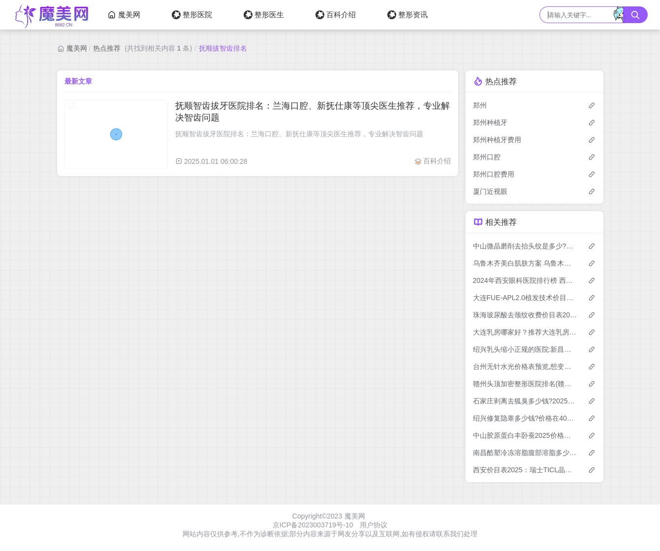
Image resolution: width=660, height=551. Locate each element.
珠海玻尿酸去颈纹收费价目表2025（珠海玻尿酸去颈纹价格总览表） (525, 315)
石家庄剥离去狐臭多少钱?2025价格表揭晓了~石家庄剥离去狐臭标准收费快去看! (525, 401)
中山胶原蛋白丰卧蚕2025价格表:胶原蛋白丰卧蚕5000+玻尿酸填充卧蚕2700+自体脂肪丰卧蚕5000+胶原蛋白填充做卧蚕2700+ (525, 435)
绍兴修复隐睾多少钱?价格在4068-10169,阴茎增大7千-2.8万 (525, 418)
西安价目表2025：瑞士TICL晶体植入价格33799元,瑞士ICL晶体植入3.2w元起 (525, 470)
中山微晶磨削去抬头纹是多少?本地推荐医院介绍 (525, 246)
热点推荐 (107, 48)
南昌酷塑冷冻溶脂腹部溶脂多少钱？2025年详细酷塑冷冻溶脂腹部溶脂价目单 (525, 453)
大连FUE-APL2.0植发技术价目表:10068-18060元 (525, 298)
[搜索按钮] (635, 14)
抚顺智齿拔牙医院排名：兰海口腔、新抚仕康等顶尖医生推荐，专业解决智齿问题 (312, 111)
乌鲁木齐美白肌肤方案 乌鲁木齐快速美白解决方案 (525, 263)
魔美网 (123, 15)
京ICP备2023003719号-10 (313, 525)
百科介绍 (335, 15)
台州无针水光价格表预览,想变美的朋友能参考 (525, 366)
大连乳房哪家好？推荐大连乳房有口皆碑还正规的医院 (525, 332)
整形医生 (264, 15)
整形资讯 (407, 15)
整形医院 (192, 15)
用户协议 (373, 525)
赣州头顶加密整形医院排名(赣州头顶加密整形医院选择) (525, 384)
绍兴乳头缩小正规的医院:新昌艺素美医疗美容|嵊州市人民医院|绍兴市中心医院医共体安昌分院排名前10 (525, 349)
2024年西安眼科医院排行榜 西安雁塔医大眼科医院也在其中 (525, 280)
